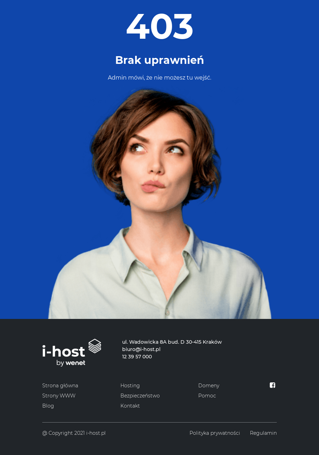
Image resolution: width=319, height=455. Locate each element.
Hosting (130, 385)
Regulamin (263, 433)
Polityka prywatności (215, 433)
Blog (48, 406)
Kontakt (130, 406)
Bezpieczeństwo (140, 396)
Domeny (208, 385)
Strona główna (60, 385)
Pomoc (207, 396)
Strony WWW (58, 396)
